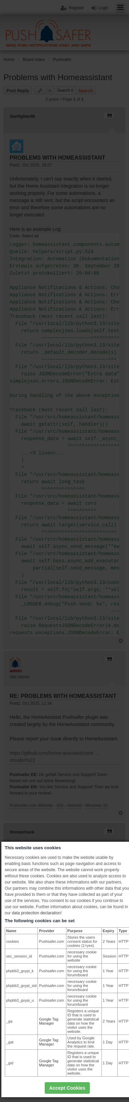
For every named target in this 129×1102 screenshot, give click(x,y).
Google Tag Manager (48, 1021)
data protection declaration (36, 913)
